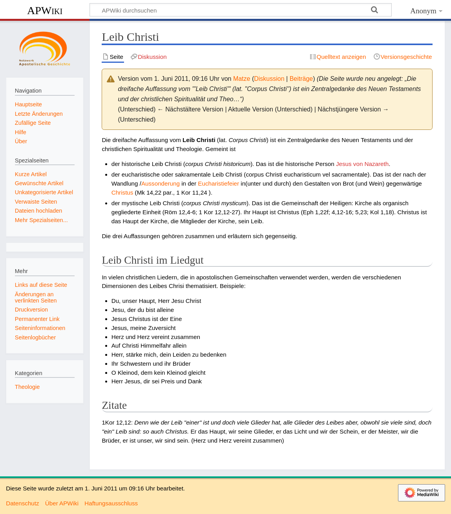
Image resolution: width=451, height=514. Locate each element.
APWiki (44, 10)
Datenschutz (22, 503)
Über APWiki (62, 503)
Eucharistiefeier (218, 183)
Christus (122, 192)
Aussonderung (160, 183)
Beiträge (301, 78)
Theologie (27, 387)
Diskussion (269, 78)
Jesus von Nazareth (362, 163)
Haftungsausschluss (111, 503)
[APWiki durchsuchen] (240, 10)
